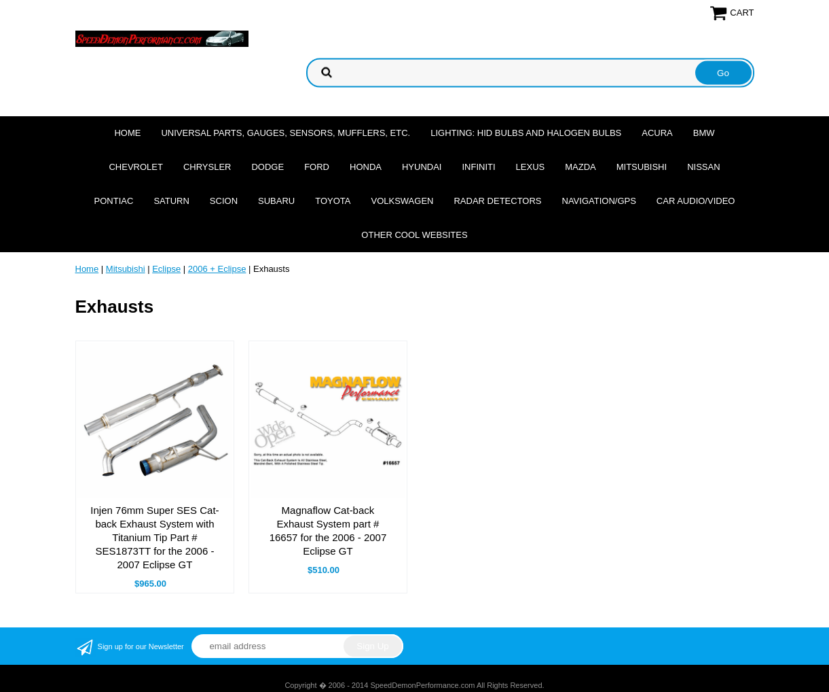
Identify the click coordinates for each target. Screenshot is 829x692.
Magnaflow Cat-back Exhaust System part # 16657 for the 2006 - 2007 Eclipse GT (328, 530)
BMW (704, 133)
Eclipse (166, 269)
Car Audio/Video (696, 201)
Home (127, 133)
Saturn (171, 201)
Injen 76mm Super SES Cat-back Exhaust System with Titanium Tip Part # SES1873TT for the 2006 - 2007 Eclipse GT (154, 537)
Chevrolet (135, 167)
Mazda (580, 167)
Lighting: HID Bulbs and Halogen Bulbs (525, 133)
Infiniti (478, 167)
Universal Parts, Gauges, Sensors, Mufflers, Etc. (285, 133)
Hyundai (422, 167)
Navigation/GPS (599, 201)
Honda (366, 167)
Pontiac (114, 201)
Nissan (703, 167)
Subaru (276, 201)
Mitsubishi (641, 167)
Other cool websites (414, 235)
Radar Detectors (497, 201)
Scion (224, 201)
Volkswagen (402, 201)
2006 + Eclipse (217, 269)
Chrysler (207, 167)
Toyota (332, 201)
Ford (316, 167)
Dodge (267, 167)
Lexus (530, 167)
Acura (657, 133)
